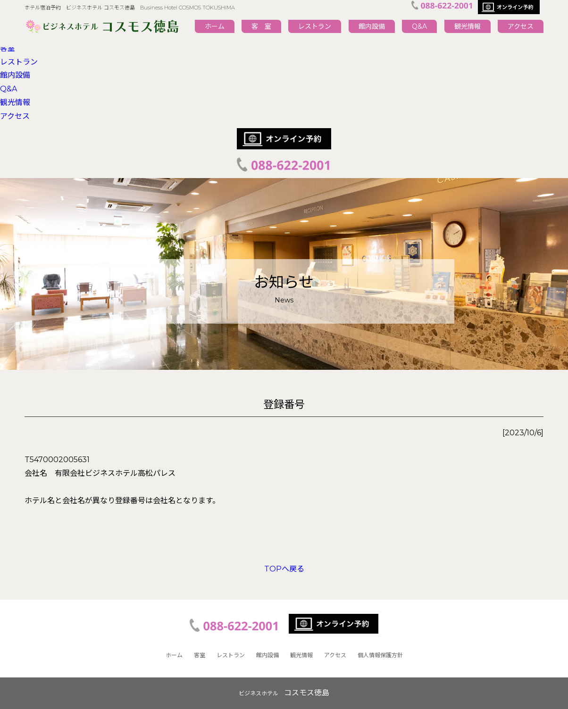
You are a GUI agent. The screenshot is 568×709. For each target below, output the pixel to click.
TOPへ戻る (284, 568)
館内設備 (372, 26)
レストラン (314, 26)
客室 (7, 48)
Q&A (419, 26)
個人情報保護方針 (380, 655)
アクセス (521, 26)
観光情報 (467, 26)
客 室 (261, 26)
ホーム (215, 26)
